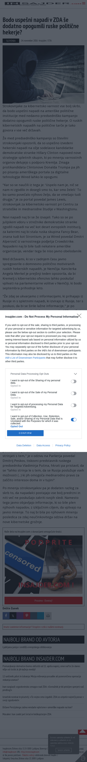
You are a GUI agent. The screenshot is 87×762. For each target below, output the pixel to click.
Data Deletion (24, 445)
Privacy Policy (62, 445)
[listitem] (43, 374)
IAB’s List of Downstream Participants (25, 357)
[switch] (73, 381)
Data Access (43, 445)
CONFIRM (25, 433)
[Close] (80, 317)
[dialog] (43, 381)
